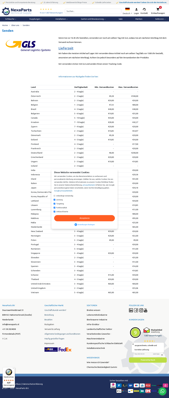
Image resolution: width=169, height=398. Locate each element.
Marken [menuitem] (138, 19)
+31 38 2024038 (9, 329)
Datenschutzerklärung (32, 384)
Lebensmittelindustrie (97, 315)
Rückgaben (49, 324)
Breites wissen (93, 310)
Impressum (49, 343)
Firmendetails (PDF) (11, 334)
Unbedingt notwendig (64, 196)
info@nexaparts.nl (10, 324)
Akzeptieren (84, 218)
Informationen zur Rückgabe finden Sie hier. (78, 76)
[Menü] (13, 368)
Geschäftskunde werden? (55, 310)
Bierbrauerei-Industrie (97, 319)
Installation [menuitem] (61, 19)
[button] (127, 11)
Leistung (59, 200)
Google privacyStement (63, 191)
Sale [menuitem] (121, 19)
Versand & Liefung (52, 329)
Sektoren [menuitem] (160, 19)
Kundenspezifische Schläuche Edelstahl (105, 343)
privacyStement (89, 185)
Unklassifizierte (62, 211)
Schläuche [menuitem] (11, 19)
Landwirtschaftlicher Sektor (99, 329)
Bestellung (49, 315)
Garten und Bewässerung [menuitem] (93, 19)
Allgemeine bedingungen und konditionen (62, 334)
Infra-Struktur (93, 324)
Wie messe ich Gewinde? (98, 362)
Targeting (60, 204)
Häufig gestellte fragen (54, 338)
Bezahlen (48, 319)
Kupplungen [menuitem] (36, 19)
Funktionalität (61, 207)
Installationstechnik (96, 348)
